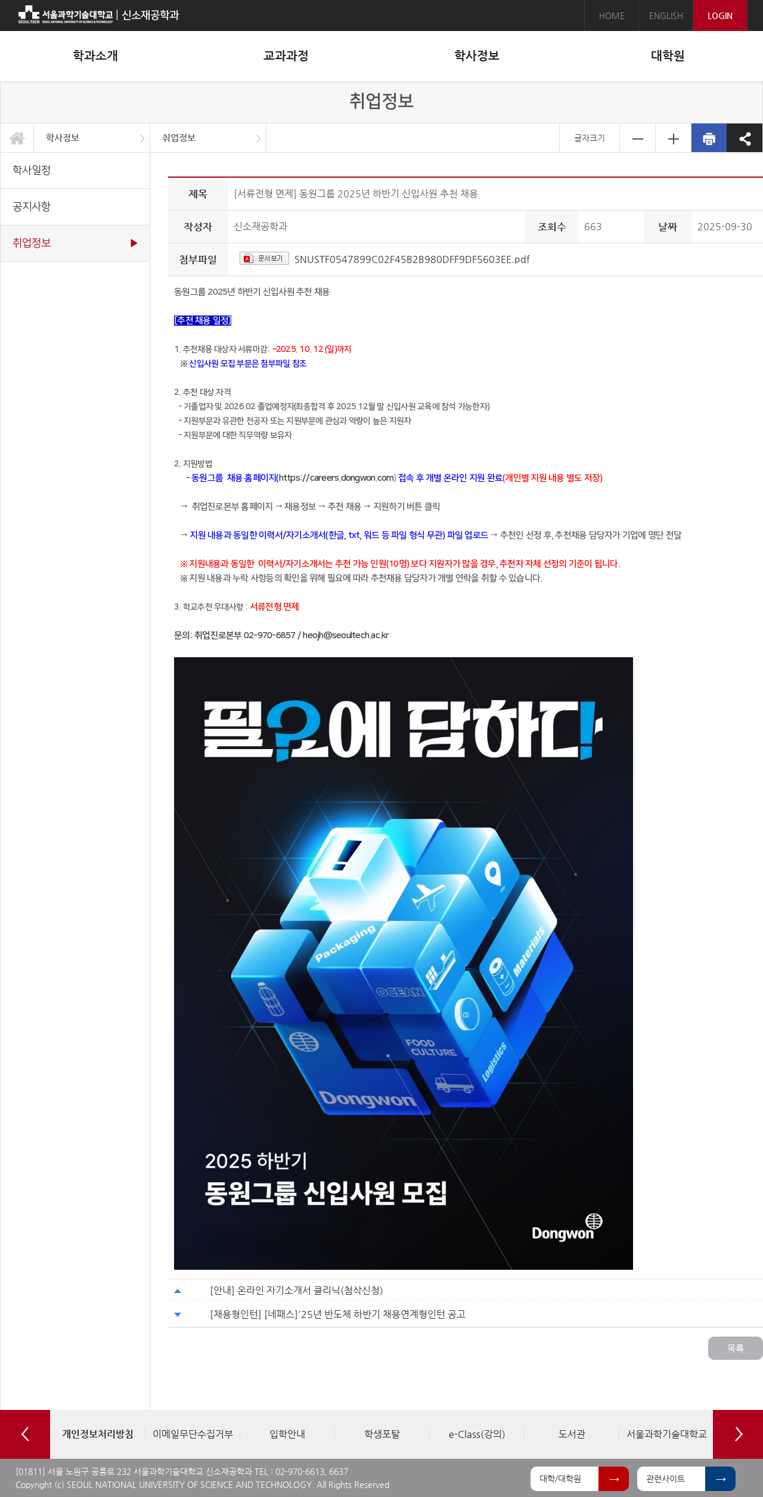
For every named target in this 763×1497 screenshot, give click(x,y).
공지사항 (32, 206)
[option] (97, 1434)
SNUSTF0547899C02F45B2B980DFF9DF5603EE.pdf (412, 259)
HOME (612, 15)
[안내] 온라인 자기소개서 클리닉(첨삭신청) (296, 1290)
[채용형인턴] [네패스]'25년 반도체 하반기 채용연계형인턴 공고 (338, 1314)
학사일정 (32, 170)
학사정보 (62, 137)
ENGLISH (666, 15)
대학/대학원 (560, 1478)
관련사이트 (665, 1478)
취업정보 (179, 137)
